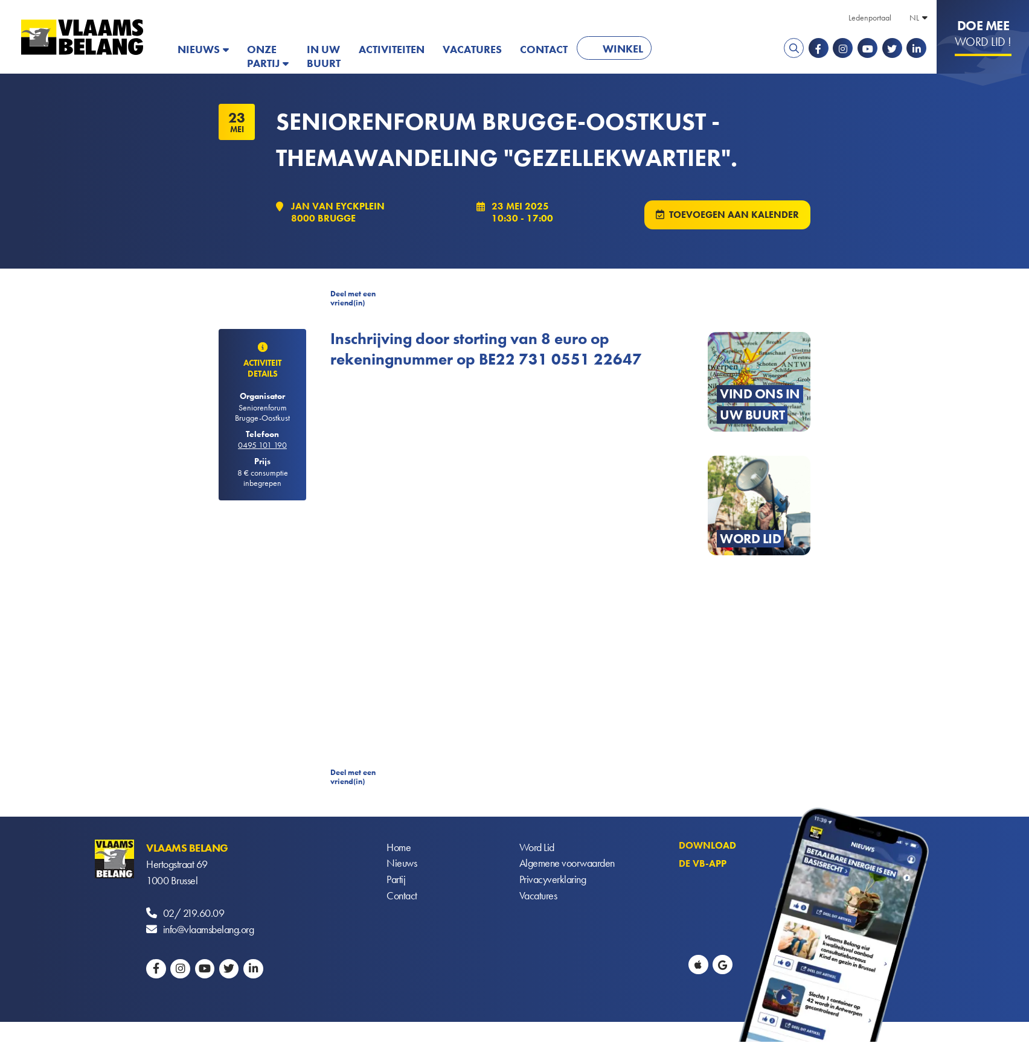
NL (914, 17)
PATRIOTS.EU (700, 49)
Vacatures (472, 49)
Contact (544, 49)
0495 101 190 (262, 446)
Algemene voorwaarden (567, 865)
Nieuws (199, 49)
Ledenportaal (869, 17)
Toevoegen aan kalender (734, 215)
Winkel (623, 49)
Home (398, 848)
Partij (395, 881)
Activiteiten (392, 49)
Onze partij (263, 56)
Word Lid (536, 848)
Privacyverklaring (552, 881)
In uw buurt (324, 56)
